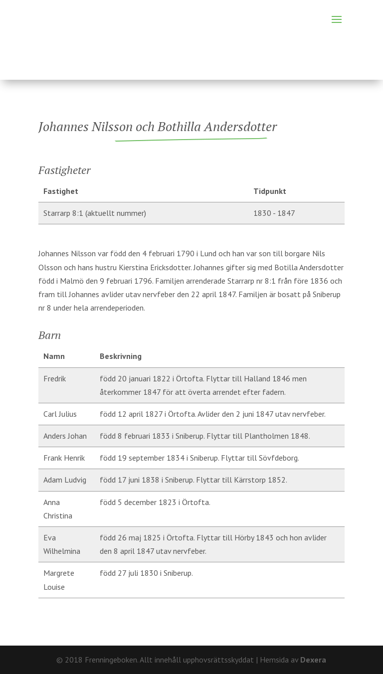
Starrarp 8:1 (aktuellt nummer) (94, 213)
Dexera (313, 660)
